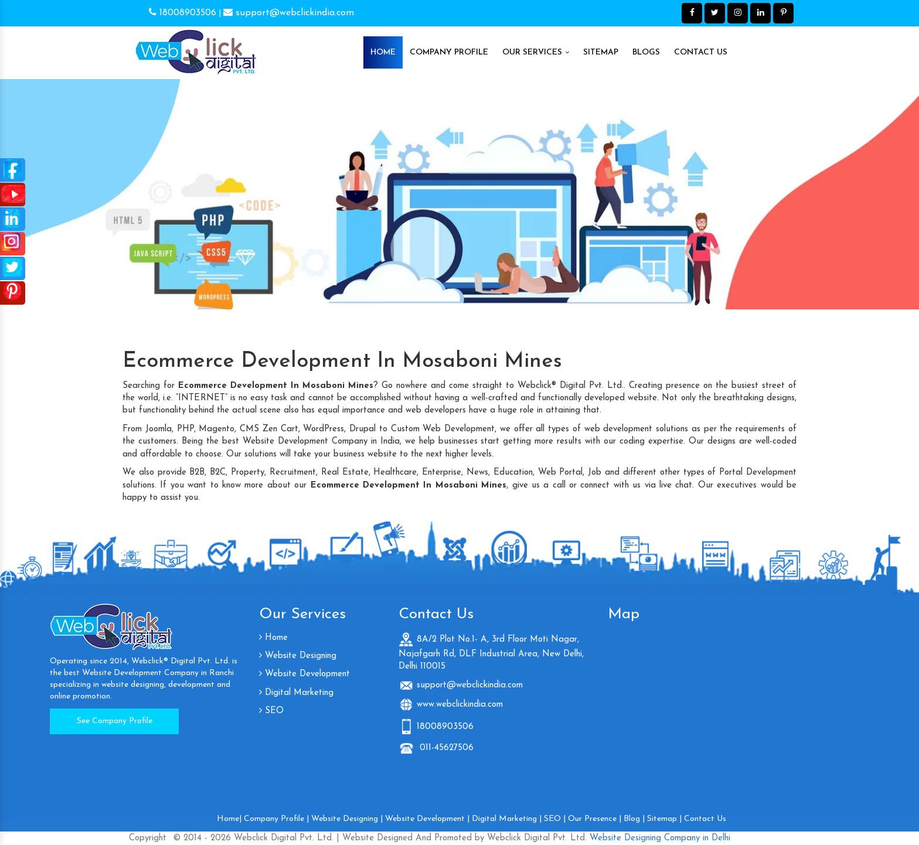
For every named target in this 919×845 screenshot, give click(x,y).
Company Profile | (276, 819)
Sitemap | (664, 819)
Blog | (634, 819)
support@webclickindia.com (288, 13)
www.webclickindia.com (460, 704)
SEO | (555, 819)
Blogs (646, 52)
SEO (271, 711)
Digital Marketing (296, 693)
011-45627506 (445, 748)
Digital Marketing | (507, 819)
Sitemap (600, 52)
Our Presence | (594, 819)
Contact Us (700, 52)
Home (383, 52)
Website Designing (297, 656)
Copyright (147, 838)
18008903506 (182, 13)
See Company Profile (114, 721)
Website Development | (427, 819)
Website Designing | (347, 819)
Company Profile (449, 52)
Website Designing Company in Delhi (658, 838)
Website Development (304, 674)
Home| (229, 819)
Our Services (535, 52)
